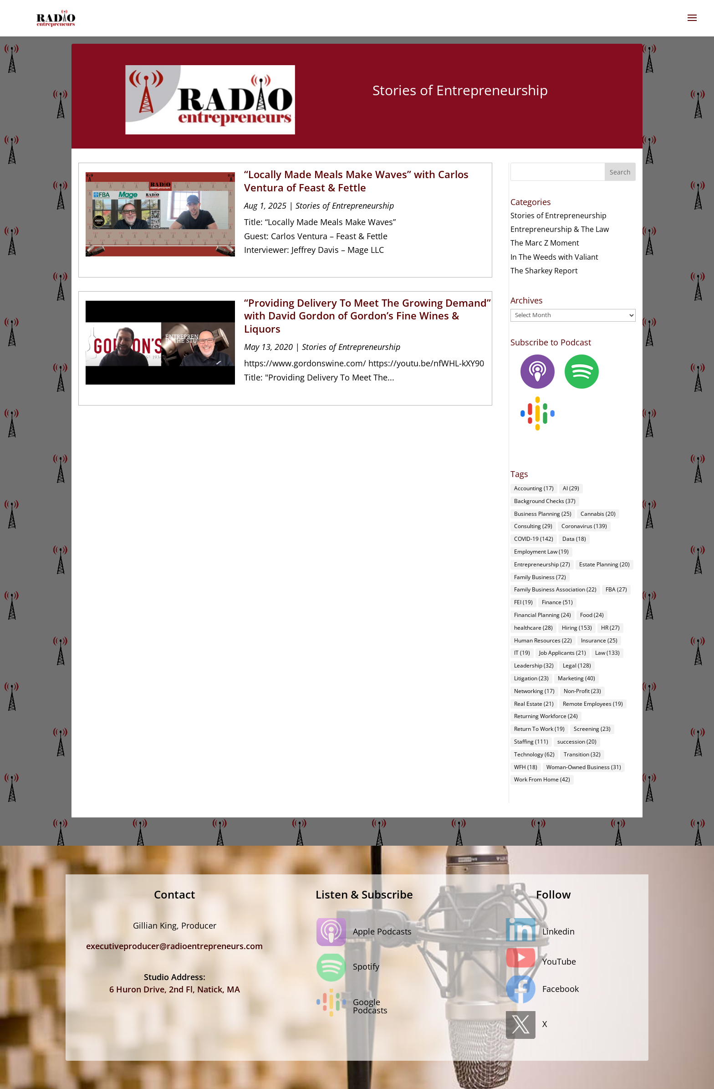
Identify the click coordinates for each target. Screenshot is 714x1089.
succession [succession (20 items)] (577, 741)
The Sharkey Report (544, 271)
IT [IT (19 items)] (522, 653)
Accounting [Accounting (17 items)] (534, 488)
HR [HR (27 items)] (610, 628)
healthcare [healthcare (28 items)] (533, 628)
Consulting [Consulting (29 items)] (533, 526)
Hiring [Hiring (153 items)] (577, 628)
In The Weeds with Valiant (554, 257)
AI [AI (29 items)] (571, 488)
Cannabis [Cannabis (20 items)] (598, 514)
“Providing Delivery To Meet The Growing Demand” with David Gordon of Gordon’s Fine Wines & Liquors (367, 315)
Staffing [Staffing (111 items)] (531, 741)
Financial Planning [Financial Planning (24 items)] (542, 615)
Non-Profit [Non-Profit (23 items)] (582, 691)
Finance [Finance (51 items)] (557, 602)
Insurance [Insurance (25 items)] (599, 640)
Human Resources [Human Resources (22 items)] (543, 640)
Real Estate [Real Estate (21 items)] (534, 704)
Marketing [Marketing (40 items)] (576, 678)
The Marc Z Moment (544, 243)
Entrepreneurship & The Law (559, 229)
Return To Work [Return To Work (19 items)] (539, 729)
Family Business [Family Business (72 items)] (540, 577)
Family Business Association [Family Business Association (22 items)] (555, 589)
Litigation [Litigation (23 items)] (531, 678)
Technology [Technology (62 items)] (534, 754)
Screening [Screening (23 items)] (592, 729)
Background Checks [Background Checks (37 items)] (545, 501)
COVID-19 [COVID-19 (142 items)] (533, 539)
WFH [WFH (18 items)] (525, 767)
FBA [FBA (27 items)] (616, 589)
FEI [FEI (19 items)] (523, 602)
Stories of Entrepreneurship (345, 205)
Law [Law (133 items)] (607, 653)
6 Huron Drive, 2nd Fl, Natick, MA (174, 989)
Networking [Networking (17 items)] (534, 691)
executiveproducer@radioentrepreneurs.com (174, 945)
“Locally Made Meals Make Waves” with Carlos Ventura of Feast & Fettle (356, 180)
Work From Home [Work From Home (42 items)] (542, 779)
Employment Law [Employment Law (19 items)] (541, 551)
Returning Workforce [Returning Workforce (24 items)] (546, 716)
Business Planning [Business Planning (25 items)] (542, 514)
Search (620, 172)
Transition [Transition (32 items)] (582, 754)
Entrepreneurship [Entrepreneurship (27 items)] (542, 564)
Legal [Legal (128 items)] (577, 665)
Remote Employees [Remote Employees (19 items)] (593, 704)
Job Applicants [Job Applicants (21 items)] (562, 653)
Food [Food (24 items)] (592, 615)
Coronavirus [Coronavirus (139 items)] (584, 526)
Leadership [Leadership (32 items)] (534, 665)
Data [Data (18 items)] (574, 539)
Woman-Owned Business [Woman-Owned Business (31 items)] (583, 767)
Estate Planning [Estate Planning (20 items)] (604, 564)
